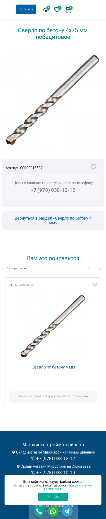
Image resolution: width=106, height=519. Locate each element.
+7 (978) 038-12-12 (88, 9)
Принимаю (53, 497)
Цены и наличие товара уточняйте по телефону (53, 187)
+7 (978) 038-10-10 (55, 472)
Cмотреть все (16, 268)
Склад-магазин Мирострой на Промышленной (55, 452)
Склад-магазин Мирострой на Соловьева (56, 466)
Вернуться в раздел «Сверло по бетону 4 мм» (53, 220)
